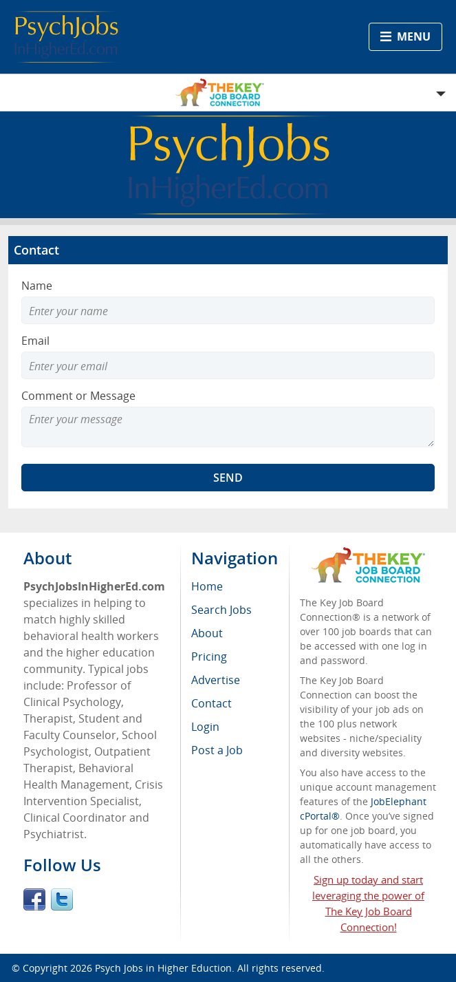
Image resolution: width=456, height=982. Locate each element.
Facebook (34, 899)
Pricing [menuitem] (209, 656)
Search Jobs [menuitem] (221, 609)
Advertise (215, 679)
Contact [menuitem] (211, 703)
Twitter (62, 899)
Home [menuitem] (207, 586)
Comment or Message (78, 395)
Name (36, 285)
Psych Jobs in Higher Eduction (163, 967)
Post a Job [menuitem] (217, 750)
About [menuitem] (207, 633)
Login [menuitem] (205, 726)
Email (35, 340)
